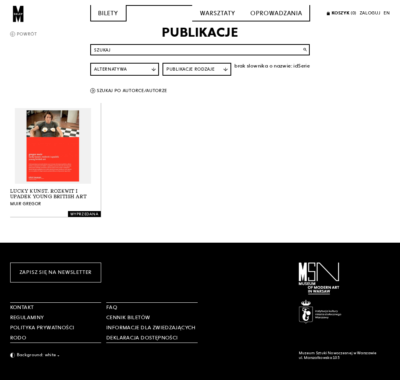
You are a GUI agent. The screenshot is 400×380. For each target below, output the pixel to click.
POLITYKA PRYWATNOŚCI (42, 327)
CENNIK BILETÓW (128, 317)
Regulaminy (27, 317)
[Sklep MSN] (18, 13)
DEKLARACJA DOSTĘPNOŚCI (142, 338)
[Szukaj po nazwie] (200, 49)
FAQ (111, 307)
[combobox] (56, 355)
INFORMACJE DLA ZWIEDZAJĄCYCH (151, 327)
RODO (18, 338)
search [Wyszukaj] (305, 49)
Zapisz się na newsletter (56, 272)
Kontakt (22, 307)
